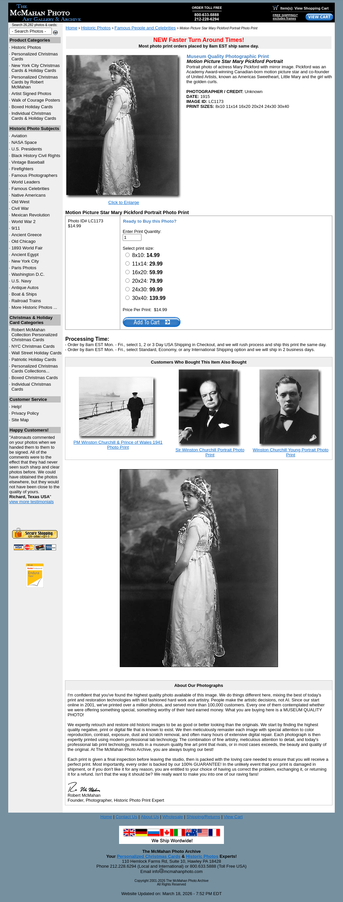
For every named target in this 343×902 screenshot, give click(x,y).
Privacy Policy (25, 413)
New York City (25, 261)
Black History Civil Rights (36, 155)
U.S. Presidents (27, 148)
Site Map (20, 419)
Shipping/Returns (203, 816)
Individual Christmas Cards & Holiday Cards (34, 116)
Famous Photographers (34, 175)
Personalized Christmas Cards (148, 856)
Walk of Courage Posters (36, 100)
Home (72, 27)
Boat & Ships (24, 294)
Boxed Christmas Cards (35, 377)
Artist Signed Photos (31, 93)
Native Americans (29, 195)
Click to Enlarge (123, 202)
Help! (17, 406)
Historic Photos (26, 47)
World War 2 (24, 221)
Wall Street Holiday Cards (37, 352)
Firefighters (23, 168)
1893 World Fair (27, 247)
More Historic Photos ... (34, 307)
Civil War (20, 208)
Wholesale (172, 816)
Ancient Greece (27, 234)
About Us (150, 816)
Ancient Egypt (25, 254)
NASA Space (24, 142)
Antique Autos (25, 287)
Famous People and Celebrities (145, 27)
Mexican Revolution (31, 214)
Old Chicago (24, 241)
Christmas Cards (33, 346)
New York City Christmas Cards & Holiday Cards (36, 68)
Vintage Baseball (28, 162)
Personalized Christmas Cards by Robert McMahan (35, 82)
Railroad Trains (26, 300)
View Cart (233, 816)
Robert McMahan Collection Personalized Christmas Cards (34, 334)
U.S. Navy (21, 280)
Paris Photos (24, 267)
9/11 (16, 228)
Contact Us (126, 816)
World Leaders (26, 181)
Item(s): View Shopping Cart (300, 8)
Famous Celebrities (30, 188)
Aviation (19, 135)
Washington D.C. (28, 274)
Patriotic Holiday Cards (34, 359)
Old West (21, 201)
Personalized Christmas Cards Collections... (35, 368)
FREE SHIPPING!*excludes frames (285, 17)
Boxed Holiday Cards (32, 106)
